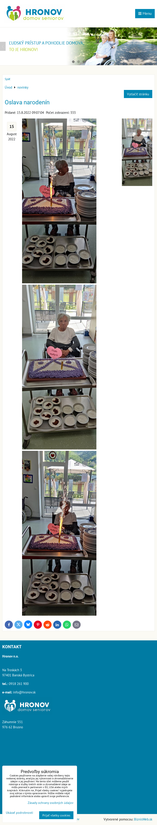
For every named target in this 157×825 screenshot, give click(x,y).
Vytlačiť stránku (138, 94)
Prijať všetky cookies (56, 815)
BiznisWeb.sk (143, 819)
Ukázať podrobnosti (19, 812)
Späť (7, 79)
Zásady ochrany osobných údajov (50, 802)
